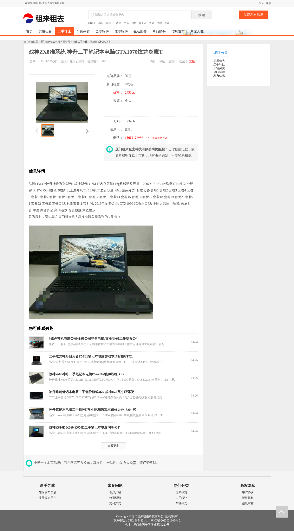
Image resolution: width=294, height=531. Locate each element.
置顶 (192, 61)
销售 (133, 23)
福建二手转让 (80, 41)
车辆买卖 (219, 68)
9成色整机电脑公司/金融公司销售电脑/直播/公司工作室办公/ (93, 338)
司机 (108, 23)
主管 (151, 23)
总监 (166, 23)
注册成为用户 (47, 497)
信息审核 (248, 503)
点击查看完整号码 (157, 138)
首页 (29, 31)
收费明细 (115, 497)
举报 (152, 61)
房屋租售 (219, 60)
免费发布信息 (253, 15)
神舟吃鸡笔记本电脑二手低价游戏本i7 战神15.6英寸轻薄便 (91, 392)
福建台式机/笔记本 (100, 41)
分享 (32, 61)
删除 (172, 61)
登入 (261, 3)
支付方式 (115, 503)
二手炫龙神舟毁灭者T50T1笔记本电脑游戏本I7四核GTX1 (91, 356)
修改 (162, 61)
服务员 (142, 23)
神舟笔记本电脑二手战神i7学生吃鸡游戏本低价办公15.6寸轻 (92, 409)
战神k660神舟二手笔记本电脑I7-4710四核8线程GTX (87, 374)
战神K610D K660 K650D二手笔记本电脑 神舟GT (84, 427)
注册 (268, 3)
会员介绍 (115, 492)
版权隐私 (248, 497)
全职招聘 (219, 72)
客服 (100, 23)
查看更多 (113, 445)
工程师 (117, 23)
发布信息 (219, 75)
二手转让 (219, 64)
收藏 (182, 61)
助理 (159, 23)
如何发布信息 (47, 492)
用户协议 (248, 492)
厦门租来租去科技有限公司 (55, 41)
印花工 (92, 23)
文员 (126, 23)
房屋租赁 (181, 492)
